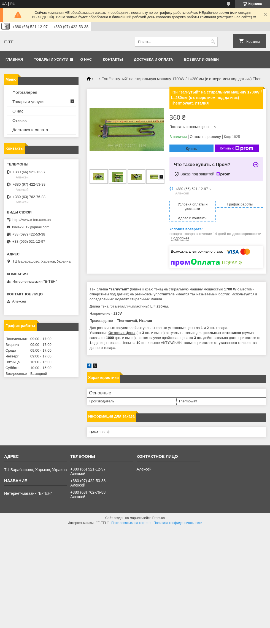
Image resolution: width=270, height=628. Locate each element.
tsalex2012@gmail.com (30, 227)
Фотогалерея (24, 92)
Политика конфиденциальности (177, 523)
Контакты (113, 59)
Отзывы (20, 120)
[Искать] (213, 42)
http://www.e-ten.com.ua (31, 220)
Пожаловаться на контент (131, 523)
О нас (86, 59)
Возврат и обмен (201, 59)
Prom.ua (158, 518)
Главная (14, 59)
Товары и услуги (51, 59)
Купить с (236, 148)
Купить (191, 148)
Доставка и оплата (153, 59)
